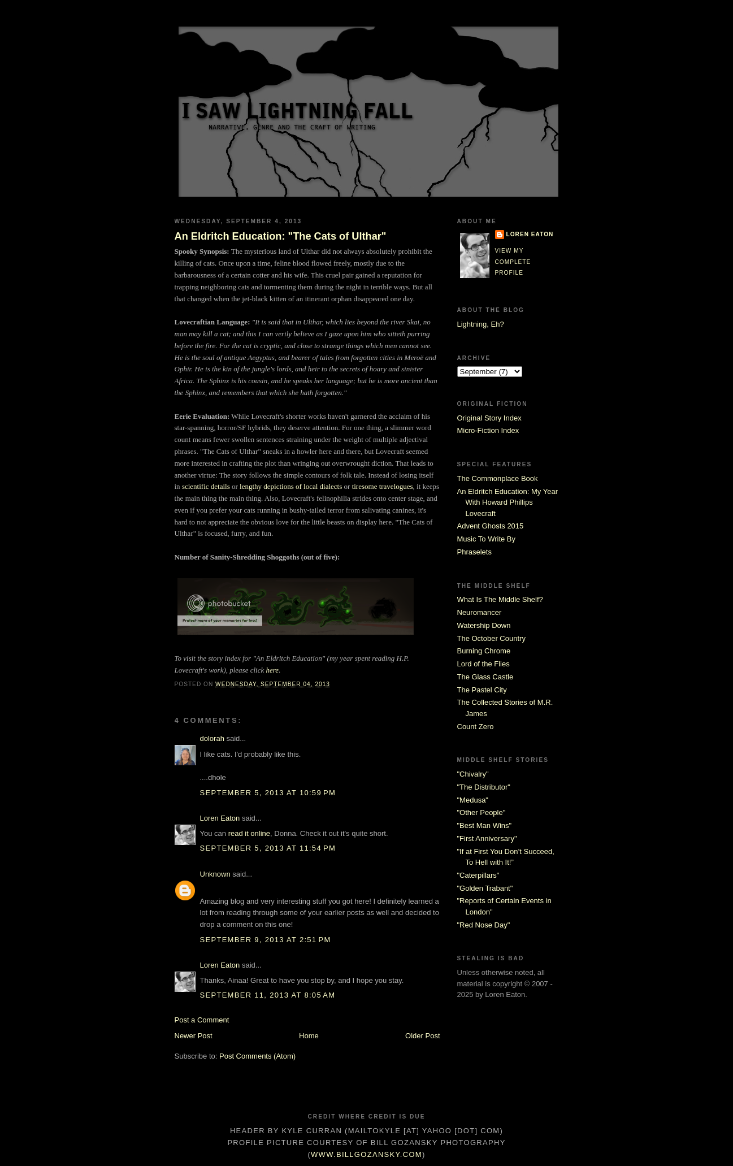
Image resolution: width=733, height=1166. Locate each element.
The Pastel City (482, 690)
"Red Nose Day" (483, 925)
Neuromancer (479, 612)
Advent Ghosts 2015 (490, 526)
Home (309, 1035)
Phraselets (474, 552)
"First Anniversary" (487, 838)
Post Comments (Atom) (257, 1056)
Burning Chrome (484, 651)
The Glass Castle (485, 677)
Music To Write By (486, 539)
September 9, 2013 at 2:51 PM (265, 939)
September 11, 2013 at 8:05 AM (268, 995)
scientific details (206, 486)
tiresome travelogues (382, 486)
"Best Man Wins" (484, 825)
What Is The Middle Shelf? (500, 599)
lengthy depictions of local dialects (291, 486)
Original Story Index (489, 418)
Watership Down (484, 625)
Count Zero (475, 726)
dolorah (212, 738)
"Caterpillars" (478, 875)
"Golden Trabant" (485, 888)
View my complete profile (513, 262)
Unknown (215, 874)
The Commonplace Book (497, 478)
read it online (249, 833)
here (272, 670)
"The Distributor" (483, 787)
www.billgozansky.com (366, 1154)
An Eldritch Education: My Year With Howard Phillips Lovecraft (507, 502)
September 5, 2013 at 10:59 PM (268, 792)
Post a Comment (202, 1020)
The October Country (491, 638)
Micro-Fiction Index (488, 430)
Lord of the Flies (483, 664)
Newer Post (193, 1035)
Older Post (422, 1035)
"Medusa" (472, 800)
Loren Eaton (220, 818)
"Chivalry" (473, 774)
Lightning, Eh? (480, 324)
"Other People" (481, 812)
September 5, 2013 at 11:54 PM (268, 848)
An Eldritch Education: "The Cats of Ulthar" (281, 236)
